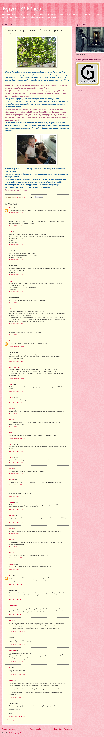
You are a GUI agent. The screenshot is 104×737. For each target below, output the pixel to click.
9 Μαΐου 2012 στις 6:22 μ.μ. (16, 259)
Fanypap (11, 502)
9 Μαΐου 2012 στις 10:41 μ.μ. (17, 584)
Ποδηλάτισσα (13, 605)
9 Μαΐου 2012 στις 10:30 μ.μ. (17, 473)
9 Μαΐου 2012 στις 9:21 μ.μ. (16, 361)
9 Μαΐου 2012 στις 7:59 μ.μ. (16, 291)
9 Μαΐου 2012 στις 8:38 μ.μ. (16, 323)
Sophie (11, 620)
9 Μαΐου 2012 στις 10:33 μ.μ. (17, 509)
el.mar (11, 384)
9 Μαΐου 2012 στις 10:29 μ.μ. (17, 462)
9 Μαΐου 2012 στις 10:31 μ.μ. (17, 485)
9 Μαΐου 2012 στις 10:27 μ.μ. (17, 438)
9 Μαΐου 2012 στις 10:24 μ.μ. (17, 402)
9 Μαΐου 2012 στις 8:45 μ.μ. (16, 346)
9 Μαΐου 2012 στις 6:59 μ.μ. (16, 274)
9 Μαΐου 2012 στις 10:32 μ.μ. (17, 496)
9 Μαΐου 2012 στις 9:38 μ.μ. (16, 391)
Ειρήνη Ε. (12, 281)
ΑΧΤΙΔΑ (11, 397)
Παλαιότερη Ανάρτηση (63, 729)
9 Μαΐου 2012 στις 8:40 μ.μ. (16, 335)
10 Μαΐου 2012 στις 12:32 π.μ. (17, 644)
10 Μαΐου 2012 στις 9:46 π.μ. (17, 661)
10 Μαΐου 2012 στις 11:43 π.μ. (17, 674)
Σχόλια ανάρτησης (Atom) (16, 733)
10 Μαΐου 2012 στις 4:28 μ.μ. (17, 716)
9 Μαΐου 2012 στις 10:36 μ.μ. (17, 558)
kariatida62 (12, 650)
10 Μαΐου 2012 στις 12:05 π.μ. (17, 631)
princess (11, 309)
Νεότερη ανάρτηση (9, 729)
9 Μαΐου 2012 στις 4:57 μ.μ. (16, 226)
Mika (10, 667)
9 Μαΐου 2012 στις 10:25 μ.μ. (17, 413)
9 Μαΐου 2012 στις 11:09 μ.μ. (17, 599)
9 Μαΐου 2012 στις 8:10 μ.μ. (16, 303)
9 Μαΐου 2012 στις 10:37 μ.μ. (17, 569)
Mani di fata (12, 219)
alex (10, 575)
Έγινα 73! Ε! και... (24, 8)
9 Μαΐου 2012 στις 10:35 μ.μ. (17, 547)
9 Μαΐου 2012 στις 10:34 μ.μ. (17, 533)
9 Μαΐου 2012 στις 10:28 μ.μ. (17, 451)
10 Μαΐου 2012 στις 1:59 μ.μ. (17, 697)
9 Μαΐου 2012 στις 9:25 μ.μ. (16, 378)
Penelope (11, 680)
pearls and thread (14, 367)
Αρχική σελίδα (35, 729)
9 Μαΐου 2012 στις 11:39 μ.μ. (17, 614)
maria (10, 232)
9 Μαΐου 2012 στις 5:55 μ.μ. (16, 244)
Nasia (10, 207)
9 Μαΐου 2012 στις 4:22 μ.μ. (16, 212)
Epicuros (11, 341)
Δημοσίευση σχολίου (12, 720)
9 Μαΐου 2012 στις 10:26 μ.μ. (17, 427)
